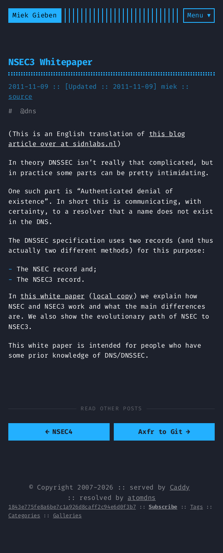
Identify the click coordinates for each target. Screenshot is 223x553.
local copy (113, 296)
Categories (24, 515)
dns (31, 111)
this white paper (52, 296)
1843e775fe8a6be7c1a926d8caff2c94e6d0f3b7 (72, 506)
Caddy (180, 487)
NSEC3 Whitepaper (50, 62)
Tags (196, 506)
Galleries (67, 515)
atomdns (141, 497)
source (20, 96)
